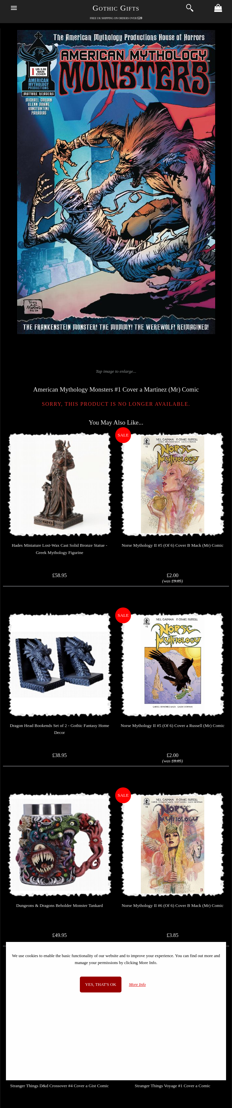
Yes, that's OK (100, 984)
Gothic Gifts (116, 8)
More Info (137, 984)
